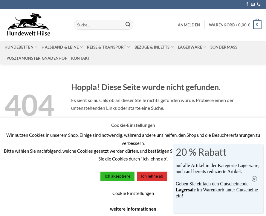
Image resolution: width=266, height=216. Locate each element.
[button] (189, 25)
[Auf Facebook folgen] (247, 4)
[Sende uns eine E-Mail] (253, 4)
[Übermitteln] (128, 25)
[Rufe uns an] (258, 4)
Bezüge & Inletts (154, 47)
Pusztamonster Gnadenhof (37, 58)
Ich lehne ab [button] (152, 175)
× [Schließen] (254, 179)
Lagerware (192, 47)
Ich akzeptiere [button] (117, 175)
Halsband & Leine (62, 47)
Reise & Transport (108, 47)
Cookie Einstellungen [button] (133, 193)
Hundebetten (20, 47)
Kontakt (80, 58)
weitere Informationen (133, 209)
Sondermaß (224, 47)
